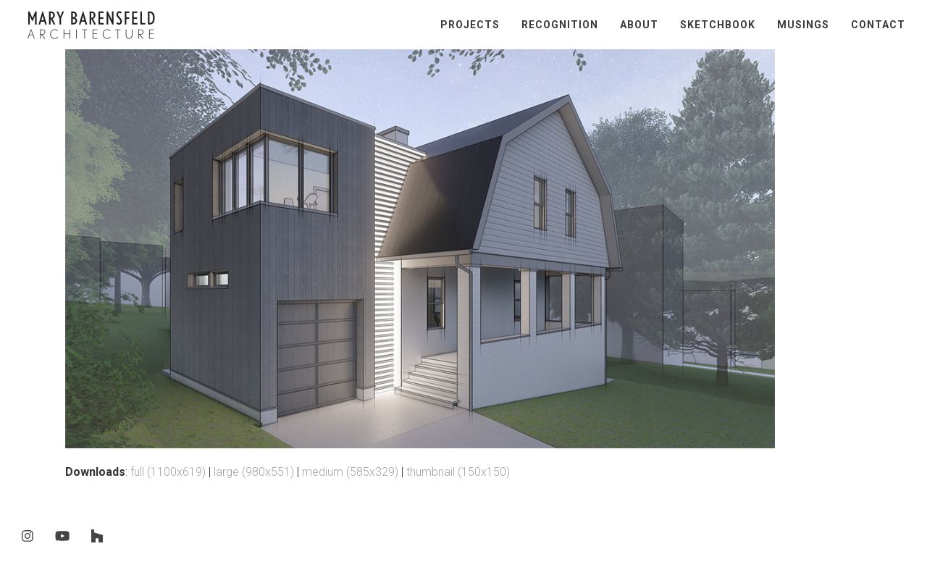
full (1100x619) (168, 472)
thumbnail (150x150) (458, 472)
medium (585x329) (350, 472)
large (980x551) (254, 472)
